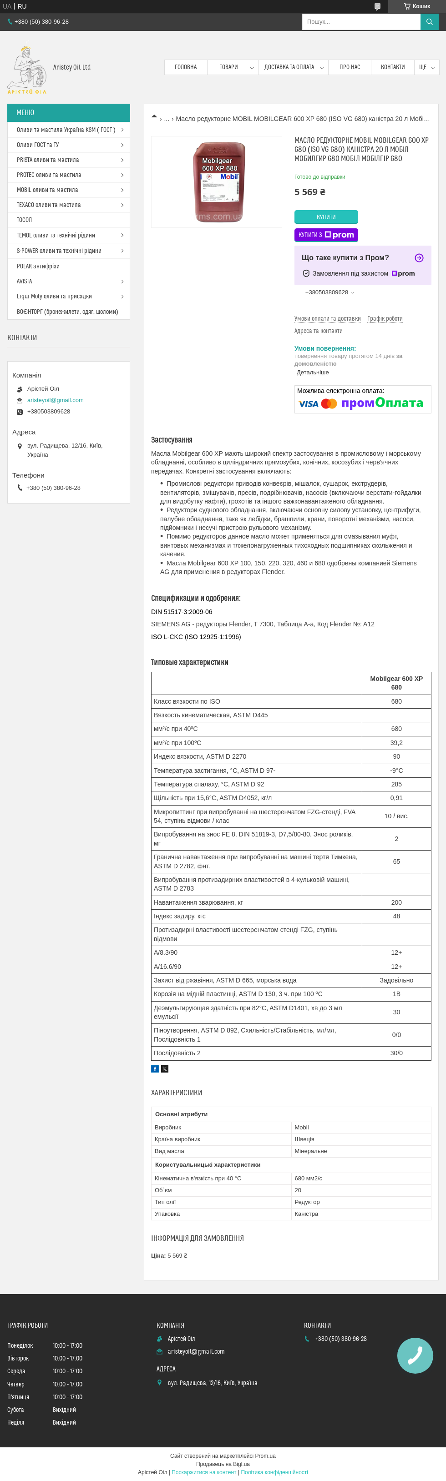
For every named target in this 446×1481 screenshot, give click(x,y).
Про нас (350, 67)
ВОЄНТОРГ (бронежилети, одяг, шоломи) (67, 312)
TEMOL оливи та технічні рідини (56, 235)
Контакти (393, 67)
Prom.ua (265, 1456)
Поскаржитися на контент (204, 1472)
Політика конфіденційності (274, 1472)
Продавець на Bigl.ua (223, 1464)
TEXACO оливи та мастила (49, 205)
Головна (186, 67)
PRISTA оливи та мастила (48, 160)
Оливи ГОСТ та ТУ (38, 145)
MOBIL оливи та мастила (47, 190)
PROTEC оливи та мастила (49, 175)
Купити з (326, 235)
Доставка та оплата (289, 67)
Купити (326, 217)
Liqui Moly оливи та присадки (54, 296)
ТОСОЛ (24, 220)
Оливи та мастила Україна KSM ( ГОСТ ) (66, 130)
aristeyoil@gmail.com (55, 400)
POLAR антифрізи (38, 266)
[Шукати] (430, 22)
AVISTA (24, 281)
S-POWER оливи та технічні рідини (59, 251)
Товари (229, 67)
